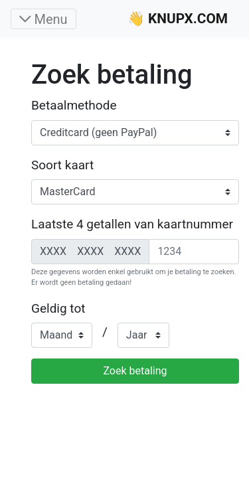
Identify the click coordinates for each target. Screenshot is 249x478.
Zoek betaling (135, 370)
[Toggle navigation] (43, 19)
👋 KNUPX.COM (177, 19)
